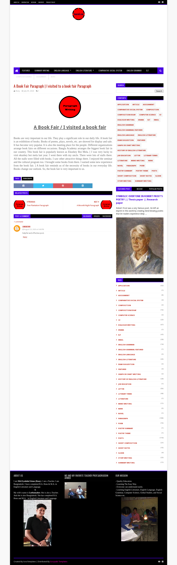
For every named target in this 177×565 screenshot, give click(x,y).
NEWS (53, 76)
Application (123, 105)
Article (135, 105)
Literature (122, 161)
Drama (141, 120)
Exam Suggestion (126, 140)
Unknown (26, 226)
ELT (147, 70)
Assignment (41, 76)
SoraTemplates (29, 561)
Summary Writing (41, 70)
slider (158, 176)
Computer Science (24, 76)
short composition (127, 176)
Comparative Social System (110, 70)
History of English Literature (132, 150)
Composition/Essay (127, 115)
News (150, 161)
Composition (152, 110)
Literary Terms (151, 156)
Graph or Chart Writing (129, 145)
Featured (26, 70)
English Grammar (134, 70)
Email (156, 120)
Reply (25, 237)
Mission (33, 2)
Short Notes (146, 176)
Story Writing (124, 181)
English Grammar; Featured (130, 130)
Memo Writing (138, 161)
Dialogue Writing (126, 120)
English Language (61, 70)
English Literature (84, 70)
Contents (41, 2)
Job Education (124, 156)
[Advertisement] (88, 45)
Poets (154, 171)
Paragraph (27, 178)
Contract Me (25, 2)
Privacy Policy (50, 2)
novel (120, 166)
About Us (16, 2)
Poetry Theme (142, 171)
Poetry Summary (125, 171)
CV (160, 115)
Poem (142, 166)
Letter (137, 156)
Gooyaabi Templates (58, 561)
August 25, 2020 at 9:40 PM (34, 229)
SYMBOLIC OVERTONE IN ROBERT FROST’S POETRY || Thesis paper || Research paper (139, 199)
